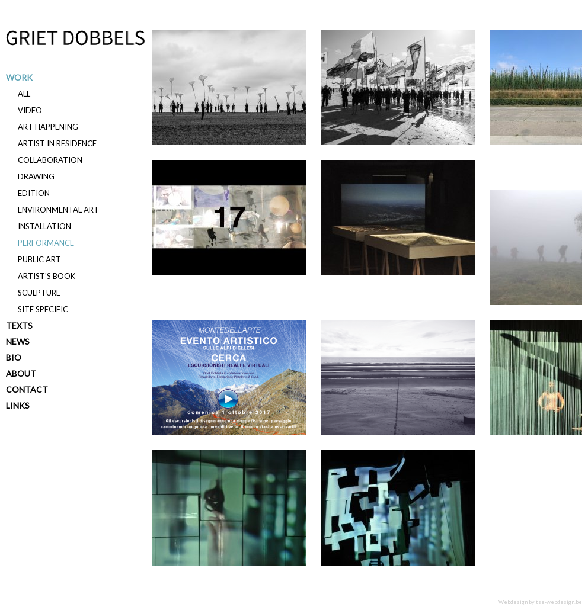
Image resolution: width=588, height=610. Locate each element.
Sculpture (39, 292)
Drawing (36, 176)
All (24, 93)
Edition (34, 193)
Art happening (48, 126)
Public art (39, 259)
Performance (46, 243)
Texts (19, 325)
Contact (27, 389)
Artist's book (46, 276)
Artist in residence (57, 143)
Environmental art (58, 209)
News (18, 341)
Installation (44, 226)
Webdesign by (540, 602)
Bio (13, 357)
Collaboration (50, 160)
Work (19, 77)
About (21, 373)
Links (18, 405)
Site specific (43, 309)
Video (30, 110)
